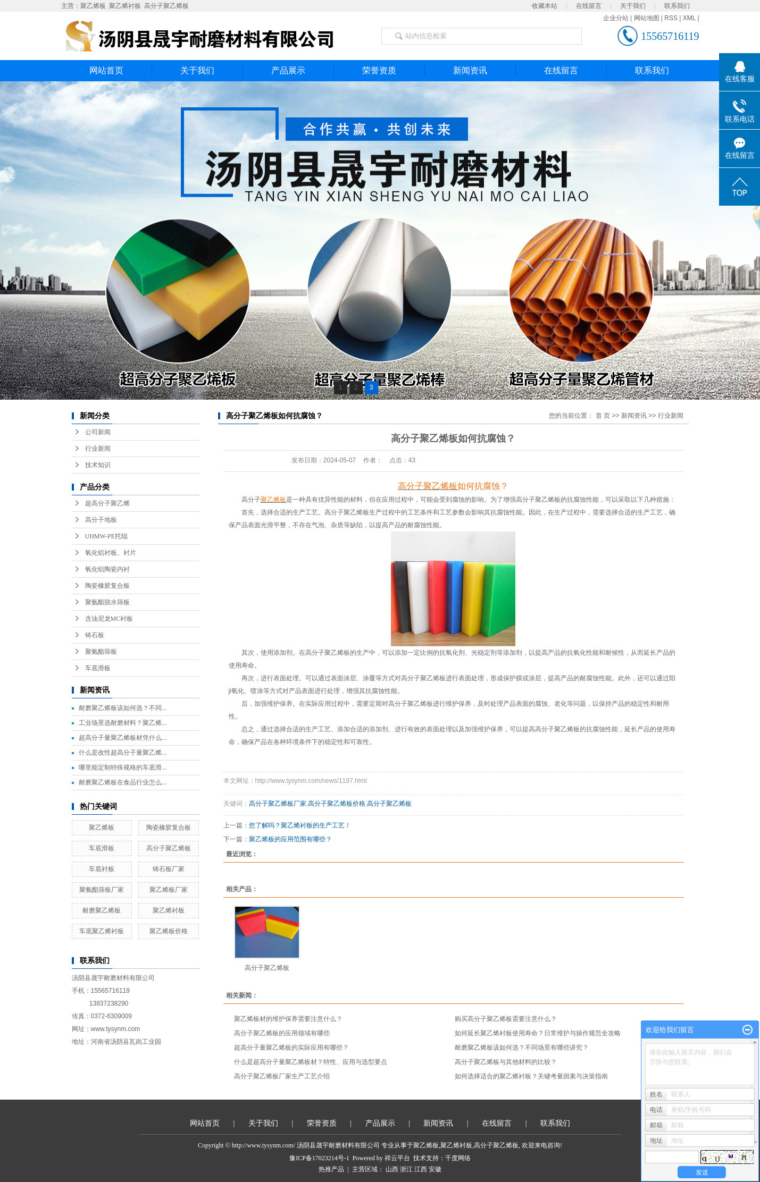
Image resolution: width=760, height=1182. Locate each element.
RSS (671, 18)
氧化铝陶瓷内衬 (107, 569)
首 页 (603, 415)
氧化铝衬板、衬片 (110, 552)
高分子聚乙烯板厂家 (277, 803)
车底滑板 (98, 668)
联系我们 (677, 6)
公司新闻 (98, 432)
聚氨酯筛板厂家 (101, 889)
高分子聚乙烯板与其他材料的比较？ (506, 1062)
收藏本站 (544, 6)
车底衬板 (101, 869)
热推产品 (331, 1169)
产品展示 (288, 70)
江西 (420, 1169)
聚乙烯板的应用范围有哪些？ (290, 839)
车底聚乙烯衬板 (101, 931)
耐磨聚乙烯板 (101, 910)
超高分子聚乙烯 (107, 503)
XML (689, 18)
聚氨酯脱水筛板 (107, 602)
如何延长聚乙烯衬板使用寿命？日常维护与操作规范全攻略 (538, 1033)
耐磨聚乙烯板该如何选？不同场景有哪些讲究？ (522, 1047)
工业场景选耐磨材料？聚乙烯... (123, 723)
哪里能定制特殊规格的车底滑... (123, 767)
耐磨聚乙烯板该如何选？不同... (123, 708)
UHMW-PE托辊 (106, 536)
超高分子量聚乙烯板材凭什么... (123, 737)
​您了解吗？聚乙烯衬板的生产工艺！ (300, 825)
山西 (392, 1169)
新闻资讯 (470, 70)
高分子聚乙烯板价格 (336, 803)
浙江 (406, 1169)
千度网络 (458, 1158)
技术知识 (98, 465)
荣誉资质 (379, 70)
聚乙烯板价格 (168, 931)
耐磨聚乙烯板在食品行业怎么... (123, 782)
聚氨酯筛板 (101, 651)
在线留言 (589, 6)
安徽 (435, 1169)
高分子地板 (101, 520)
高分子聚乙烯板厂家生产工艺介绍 (282, 1076)
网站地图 (646, 18)
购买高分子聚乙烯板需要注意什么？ (506, 1019)
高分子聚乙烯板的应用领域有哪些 (282, 1033)
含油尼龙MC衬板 (109, 618)
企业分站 (616, 18)
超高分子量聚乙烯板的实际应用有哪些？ (291, 1047)
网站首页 (106, 70)
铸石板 (94, 635)
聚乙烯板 (93, 6)
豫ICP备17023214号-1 (319, 1158)
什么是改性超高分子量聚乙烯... (123, 752)
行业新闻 (98, 448)
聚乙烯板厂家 (168, 889)
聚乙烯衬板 (125, 6)
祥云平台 (397, 1158)
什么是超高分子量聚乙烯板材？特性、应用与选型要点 (310, 1062)
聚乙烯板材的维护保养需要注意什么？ (288, 1019)
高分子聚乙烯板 (166, 6)
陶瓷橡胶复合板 (107, 585)
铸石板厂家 (169, 869)
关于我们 (633, 6)
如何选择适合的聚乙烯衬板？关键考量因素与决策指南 (531, 1076)
